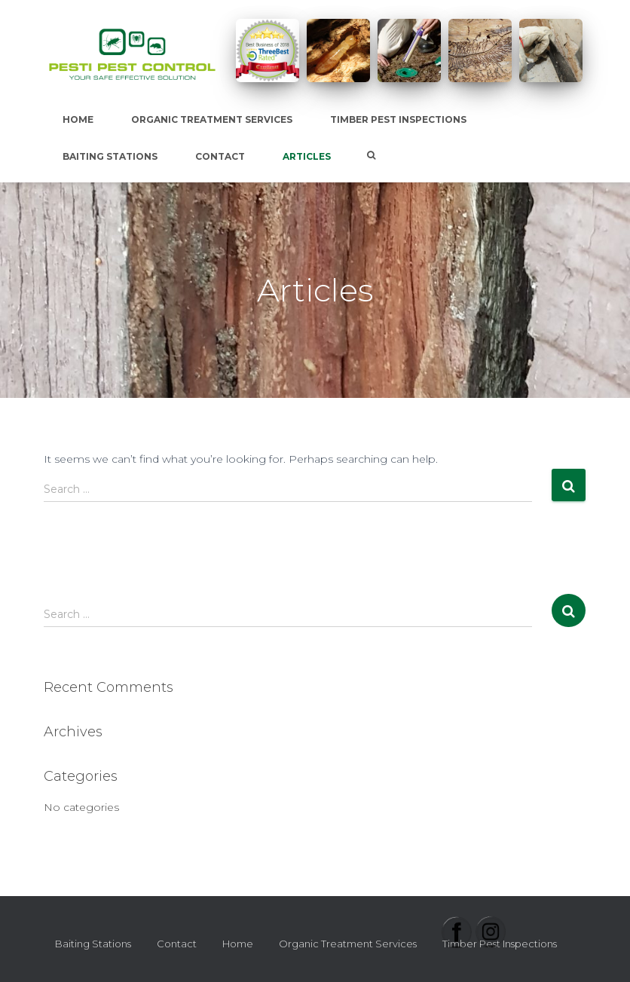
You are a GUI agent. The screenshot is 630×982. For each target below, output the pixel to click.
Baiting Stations (110, 156)
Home (78, 119)
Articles (307, 156)
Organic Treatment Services (211, 119)
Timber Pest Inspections (398, 119)
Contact (220, 156)
